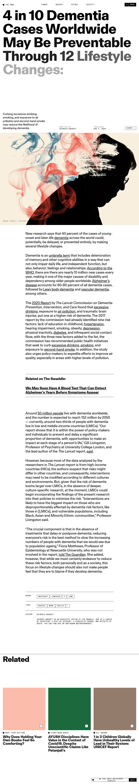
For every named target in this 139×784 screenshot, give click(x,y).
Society (90, 4)
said (90, 451)
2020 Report (41, 303)
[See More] (68, 606)
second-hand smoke (59, 349)
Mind (51, 606)
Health (60, 606)
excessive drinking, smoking (72, 345)
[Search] (126, 4)
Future (74, 4)
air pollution (66, 311)
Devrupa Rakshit (68, 129)
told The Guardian (72, 554)
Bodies (59, 4)
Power (44, 4)
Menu (132, 4)
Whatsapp (43, 596)
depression (91, 328)
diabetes (59, 332)
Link (71, 596)
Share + (131, 128)
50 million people (50, 413)
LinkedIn (55, 596)
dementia (61, 238)
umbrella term (59, 255)
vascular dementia (95, 289)
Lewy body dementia (58, 289)
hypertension (94, 324)
